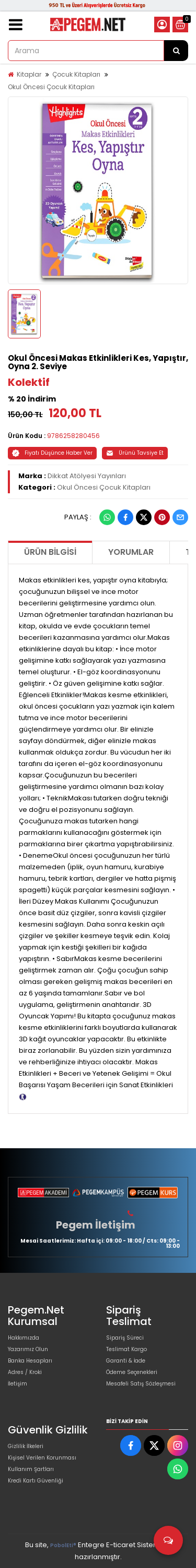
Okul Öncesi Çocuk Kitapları (51, 86)
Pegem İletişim (95, 1225)
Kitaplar (29, 74)
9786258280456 (73, 435)
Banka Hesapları (30, 1361)
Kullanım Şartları (31, 1469)
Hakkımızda (23, 1338)
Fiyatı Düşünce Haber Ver (52, 453)
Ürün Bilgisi (50, 552)
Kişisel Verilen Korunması (42, 1458)
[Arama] (176, 50)
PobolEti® (63, 1545)
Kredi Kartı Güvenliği (35, 1481)
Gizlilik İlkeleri (25, 1446)
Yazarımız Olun (28, 1349)
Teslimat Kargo (126, 1349)
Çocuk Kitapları (76, 74)
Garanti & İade (125, 1361)
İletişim (17, 1384)
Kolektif (29, 382)
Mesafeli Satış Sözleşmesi (141, 1384)
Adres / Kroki (25, 1372)
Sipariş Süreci (125, 1338)
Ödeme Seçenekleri (131, 1372)
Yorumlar (131, 552)
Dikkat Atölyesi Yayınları (87, 476)
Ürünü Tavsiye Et (135, 453)
